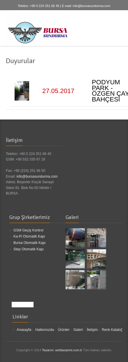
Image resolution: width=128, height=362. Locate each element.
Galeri (78, 330)
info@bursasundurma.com (91, 6)
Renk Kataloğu (113, 330)
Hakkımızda (44, 330)
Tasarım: (48, 350)
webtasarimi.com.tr (68, 350)
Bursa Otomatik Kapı (29, 243)
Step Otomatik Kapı (28, 249)
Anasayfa (24, 330)
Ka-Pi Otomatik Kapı (29, 236)
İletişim (92, 330)
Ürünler (63, 330)
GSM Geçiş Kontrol (28, 230)
